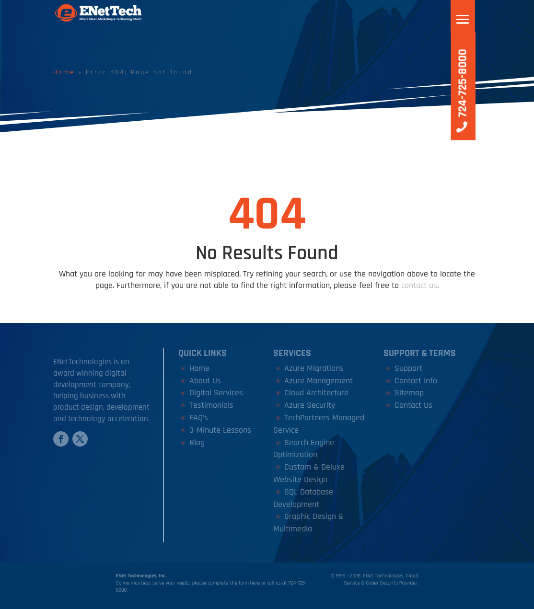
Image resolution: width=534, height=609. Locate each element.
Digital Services (216, 392)
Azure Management (318, 380)
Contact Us (413, 405)
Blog (197, 442)
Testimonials (211, 405)
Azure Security (309, 405)
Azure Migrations (314, 368)
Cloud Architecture (316, 392)
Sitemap (409, 392)
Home (64, 72)
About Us (205, 380)
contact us (419, 285)
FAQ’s (198, 417)
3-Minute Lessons (220, 430)
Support (408, 368)
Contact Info (416, 380)
